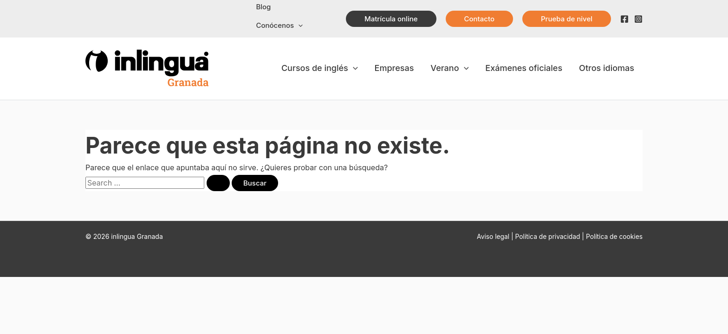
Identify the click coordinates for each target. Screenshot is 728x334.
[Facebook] (624, 19)
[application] (298, 25)
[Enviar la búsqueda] (218, 183)
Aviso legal (490, 236)
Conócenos (279, 25)
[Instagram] (638, 19)
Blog (263, 6)
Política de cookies (614, 236)
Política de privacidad (547, 236)
